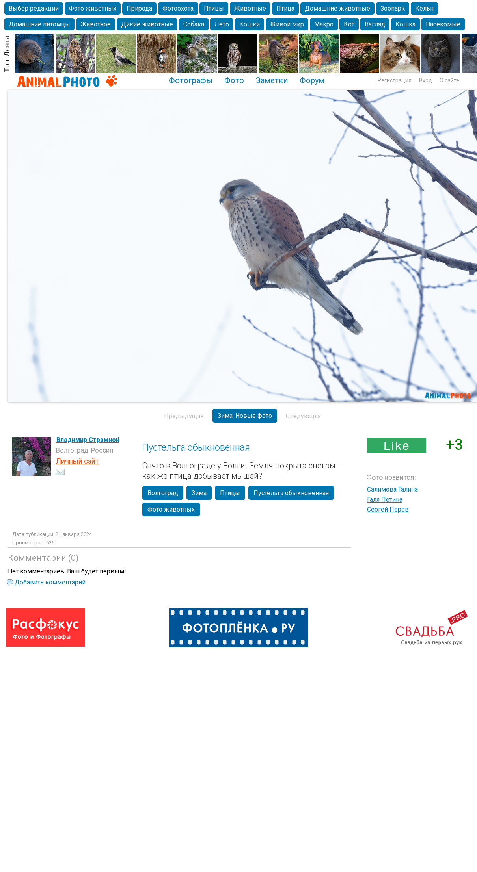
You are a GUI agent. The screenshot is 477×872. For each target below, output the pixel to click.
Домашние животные (337, 8)
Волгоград (162, 493)
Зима (199, 493)
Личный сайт (77, 461)
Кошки (249, 24)
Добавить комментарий (50, 582)
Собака (193, 24)
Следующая (303, 416)
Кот (349, 24)
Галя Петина (384, 499)
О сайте (449, 80)
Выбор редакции (34, 8)
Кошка (405, 24)
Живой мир (287, 24)
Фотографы (190, 80)
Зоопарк (392, 8)
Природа (139, 8)
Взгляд (375, 24)
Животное (95, 24)
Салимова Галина (392, 489)
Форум (312, 80)
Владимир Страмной (87, 439)
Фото (234, 80)
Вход (425, 80)
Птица (285, 8)
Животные (250, 8)
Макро (324, 24)
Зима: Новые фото (245, 415)
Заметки (272, 80)
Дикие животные (147, 24)
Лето (221, 24)
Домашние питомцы (39, 24)
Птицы (214, 8)
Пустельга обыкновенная (291, 493)
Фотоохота (178, 8)
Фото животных (92, 8)
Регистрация (395, 80)
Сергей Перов (388, 509)
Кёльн (424, 8)
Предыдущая (183, 416)
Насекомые (443, 24)
